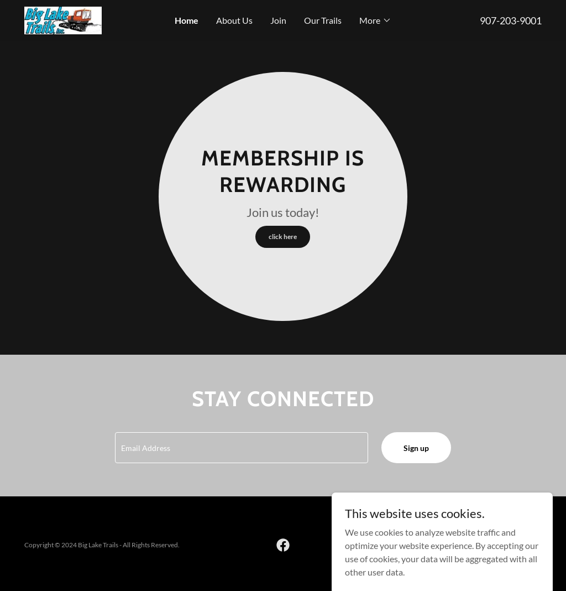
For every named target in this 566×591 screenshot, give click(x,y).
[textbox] (241, 447)
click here (283, 236)
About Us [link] (234, 20)
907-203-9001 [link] (511, 20)
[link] (63, 19)
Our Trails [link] (323, 20)
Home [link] (186, 20)
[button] (375, 20)
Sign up (416, 448)
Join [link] (278, 20)
